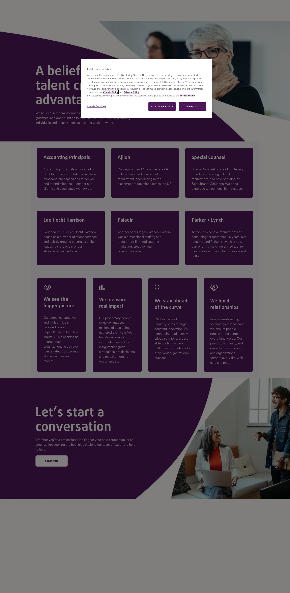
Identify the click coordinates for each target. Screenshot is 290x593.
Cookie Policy (110, 92)
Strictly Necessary (162, 106)
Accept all (192, 106)
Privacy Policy (131, 92)
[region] (146, 88)
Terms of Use (187, 95)
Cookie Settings (96, 106)
